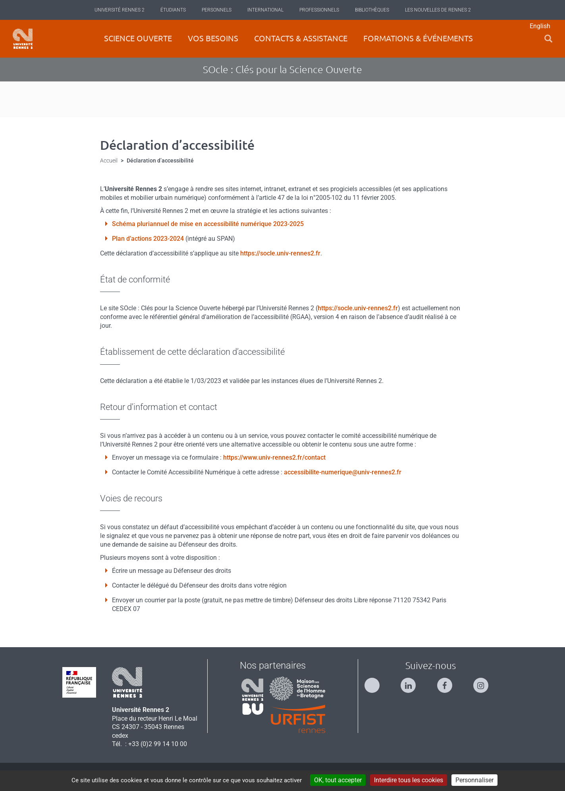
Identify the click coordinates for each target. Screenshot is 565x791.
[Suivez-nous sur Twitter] (376, 682)
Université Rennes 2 (119, 10)
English (540, 26)
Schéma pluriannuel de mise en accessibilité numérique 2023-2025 (208, 224)
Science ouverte (138, 38)
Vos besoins (213, 38)
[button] (548, 39)
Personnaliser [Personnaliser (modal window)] (474, 780)
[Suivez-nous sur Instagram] (484, 682)
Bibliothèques (372, 10)
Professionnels (319, 10)
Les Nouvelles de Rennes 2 (438, 10)
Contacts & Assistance (300, 38)
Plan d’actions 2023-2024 (148, 238)
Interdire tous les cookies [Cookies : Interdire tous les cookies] (408, 780)
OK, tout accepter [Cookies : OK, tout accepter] (338, 780)
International (265, 10)
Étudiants (173, 10)
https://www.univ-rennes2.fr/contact (274, 457)
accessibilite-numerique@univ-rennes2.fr (342, 472)
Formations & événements (418, 38)
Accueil (109, 160)
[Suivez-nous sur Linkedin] (412, 682)
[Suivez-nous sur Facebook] (448, 682)
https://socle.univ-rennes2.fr (280, 253)
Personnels (216, 10)
